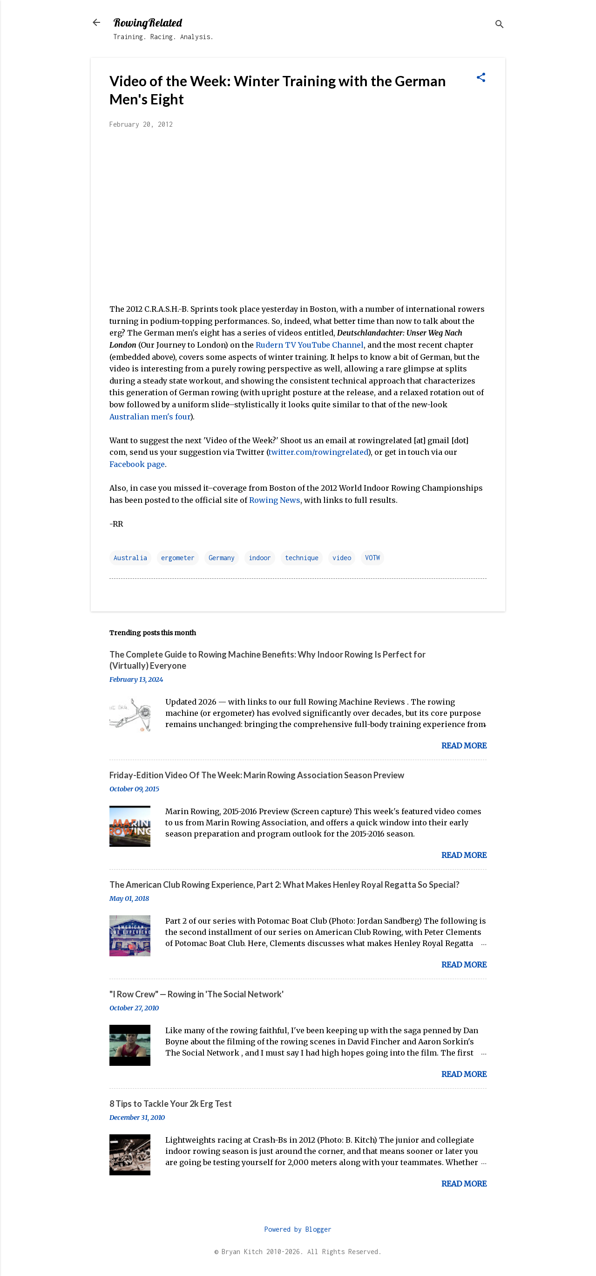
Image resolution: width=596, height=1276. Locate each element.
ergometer (178, 558)
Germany (222, 558)
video (341, 558)
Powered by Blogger (298, 1229)
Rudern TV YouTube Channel (310, 345)
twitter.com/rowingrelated (318, 452)
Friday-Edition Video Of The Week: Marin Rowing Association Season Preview (256, 775)
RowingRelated (147, 22)
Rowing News (274, 500)
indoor (260, 558)
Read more (464, 745)
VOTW (372, 558)
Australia (130, 558)
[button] (481, 78)
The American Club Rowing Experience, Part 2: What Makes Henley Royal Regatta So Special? (284, 884)
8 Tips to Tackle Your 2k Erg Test (170, 1103)
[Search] (499, 25)
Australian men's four (149, 416)
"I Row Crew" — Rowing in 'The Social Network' (196, 994)
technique (301, 558)
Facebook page (137, 464)
